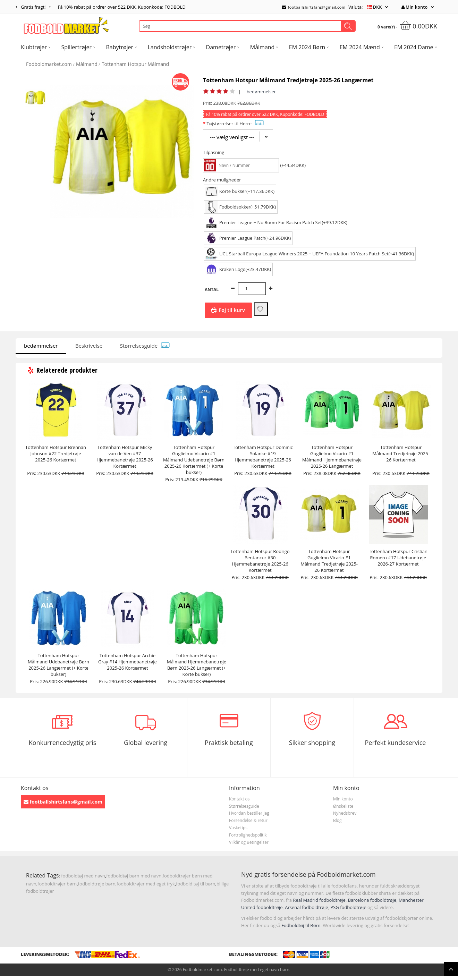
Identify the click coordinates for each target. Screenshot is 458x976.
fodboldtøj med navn (83, 876)
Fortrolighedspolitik (248, 835)
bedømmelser (261, 91)
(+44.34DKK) (293, 165)
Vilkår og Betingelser (249, 842)
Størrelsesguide (145, 345)
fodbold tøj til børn (195, 884)
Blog (337, 820)
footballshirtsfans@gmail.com (314, 7)
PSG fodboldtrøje (348, 907)
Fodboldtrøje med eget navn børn (256, 970)
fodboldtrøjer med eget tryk (146, 884)
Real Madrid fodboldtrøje (319, 900)
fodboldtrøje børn (97, 884)
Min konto (414, 7)
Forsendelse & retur (248, 820)
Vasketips (238, 828)
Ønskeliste (343, 806)
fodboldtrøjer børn (57, 884)
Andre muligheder (222, 180)
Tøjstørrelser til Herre (235, 123)
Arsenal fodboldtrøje (306, 907)
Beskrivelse (88, 345)
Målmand (86, 64)
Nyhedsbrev (344, 813)
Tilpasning (213, 152)
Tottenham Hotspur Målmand (135, 64)
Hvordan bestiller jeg (249, 813)
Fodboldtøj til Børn (301, 925)
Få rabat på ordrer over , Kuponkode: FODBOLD (122, 7)
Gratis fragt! (33, 7)
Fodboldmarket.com (49, 64)
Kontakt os (239, 799)
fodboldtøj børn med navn (133, 876)
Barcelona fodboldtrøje (372, 900)
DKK (377, 7)
